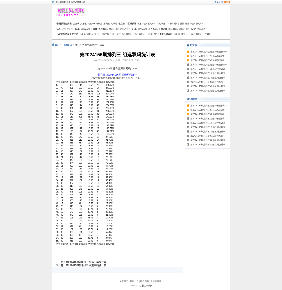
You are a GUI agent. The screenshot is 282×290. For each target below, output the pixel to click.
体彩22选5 (172, 23)
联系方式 (134, 281)
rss (227, 2)
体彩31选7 (114, 29)
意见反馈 (218, 2)
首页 (57, 44)
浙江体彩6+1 (128, 34)
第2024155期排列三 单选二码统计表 (207, 73)
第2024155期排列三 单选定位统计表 (207, 69)
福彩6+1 (152, 23)
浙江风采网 (147, 285)
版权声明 (144, 281)
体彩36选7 (162, 23)
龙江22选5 (173, 29)
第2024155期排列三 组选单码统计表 (207, 86)
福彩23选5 (85, 29)
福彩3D (91, 23)
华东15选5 (142, 23)
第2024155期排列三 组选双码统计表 (207, 90)
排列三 (106, 23)
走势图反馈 (156, 281)
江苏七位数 (115, 34)
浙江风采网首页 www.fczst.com (71, 2)
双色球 (76, 23)
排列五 (99, 23)
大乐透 (83, 23)
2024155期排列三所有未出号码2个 (207, 82)
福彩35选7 (201, 29)
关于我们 (123, 281)
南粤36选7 (153, 29)
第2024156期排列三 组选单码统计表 (86, 265)
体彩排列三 (67, 44)
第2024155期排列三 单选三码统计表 (207, 77)
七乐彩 (114, 23)
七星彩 (122, 23)
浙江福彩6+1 (141, 34)
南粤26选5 (142, 29)
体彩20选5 (190, 23)
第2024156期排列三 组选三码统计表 (86, 262)
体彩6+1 (200, 23)
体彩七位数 (67, 29)
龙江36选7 (184, 29)
